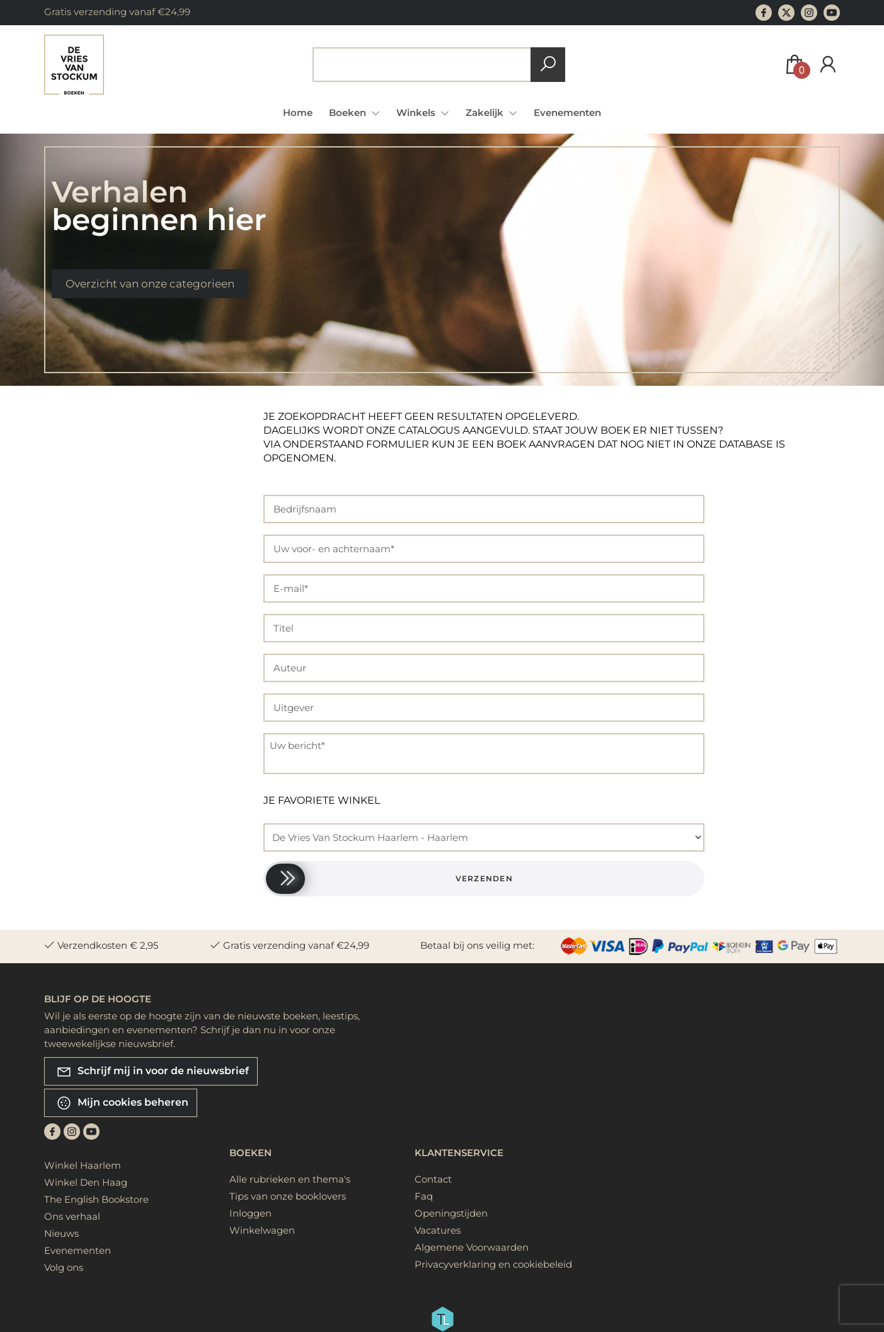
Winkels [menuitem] (417, 113)
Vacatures (438, 1230)
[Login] (828, 64)
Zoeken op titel (112, 449)
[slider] (285, 879)
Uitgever (94, 802)
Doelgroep (98, 638)
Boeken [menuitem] (349, 113)
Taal (85, 710)
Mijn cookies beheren (122, 1103)
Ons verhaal (72, 1216)
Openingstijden (451, 1213)
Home (298, 113)
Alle (88, 423)
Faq (424, 1196)
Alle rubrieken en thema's (289, 1179)
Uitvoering (98, 766)
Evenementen (567, 113)
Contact (433, 1179)
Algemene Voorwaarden (472, 1247)
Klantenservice (459, 1153)
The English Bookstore (96, 1199)
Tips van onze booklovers (287, 1196)
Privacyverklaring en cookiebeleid (493, 1264)
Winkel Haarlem (82, 1165)
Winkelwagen (262, 1230)
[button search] (548, 64)
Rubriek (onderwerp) (123, 674)
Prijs (85, 515)
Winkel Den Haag (85, 1182)
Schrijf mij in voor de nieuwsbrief (152, 1071)
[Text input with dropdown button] (424, 64)
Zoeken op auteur (118, 475)
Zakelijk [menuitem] (486, 113)
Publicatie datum (115, 838)
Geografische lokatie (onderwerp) (114, 595)
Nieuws (61, 1233)
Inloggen (250, 1213)
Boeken (250, 1153)
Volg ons (63, 1267)
